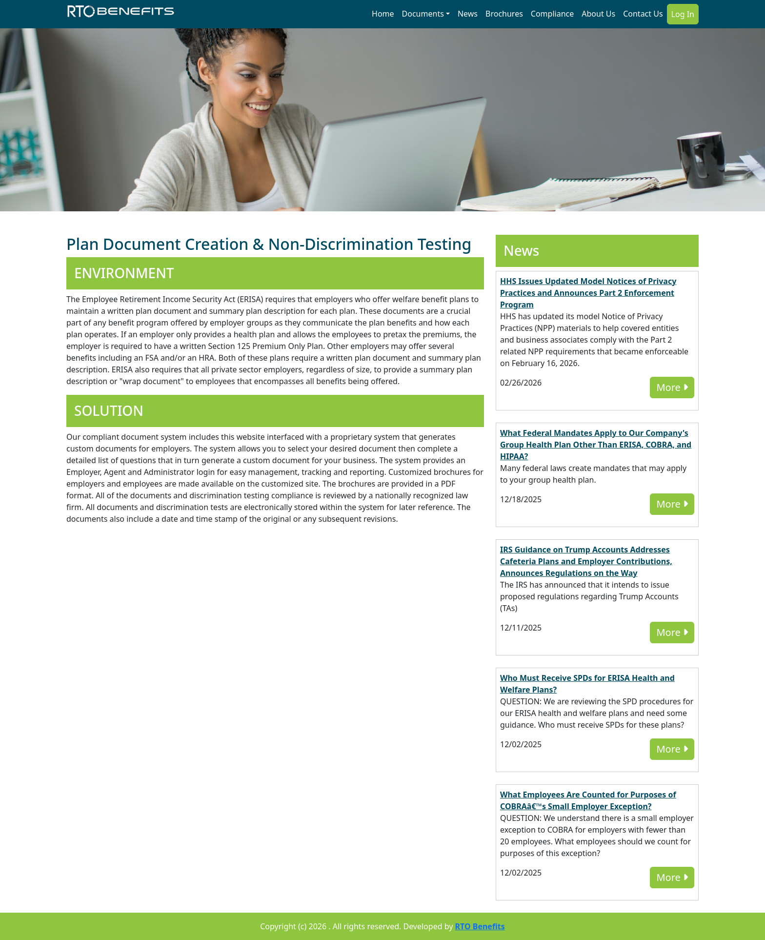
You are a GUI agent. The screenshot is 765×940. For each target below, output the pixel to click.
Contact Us (643, 13)
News (468, 13)
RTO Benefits (480, 926)
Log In (682, 14)
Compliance (552, 13)
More (672, 387)
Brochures (504, 13)
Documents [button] (423, 13)
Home (383, 13)
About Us (598, 13)
